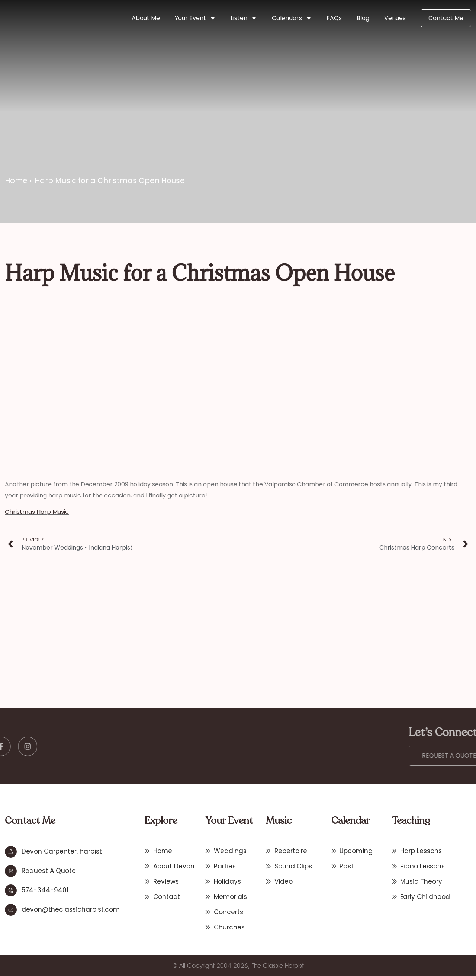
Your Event (195, 18)
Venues (395, 18)
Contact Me (445, 18)
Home (16, 180)
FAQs (334, 18)
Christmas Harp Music (37, 512)
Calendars (292, 18)
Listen (244, 18)
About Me (146, 18)
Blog (363, 18)
